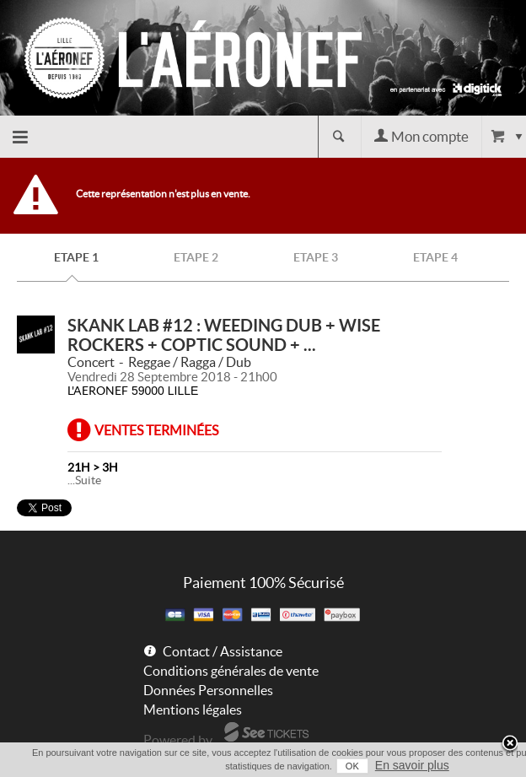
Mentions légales (192, 709)
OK (352, 766)
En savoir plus (412, 765)
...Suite (84, 480)
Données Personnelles (208, 690)
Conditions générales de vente (231, 670)
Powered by (177, 739)
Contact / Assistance (222, 651)
